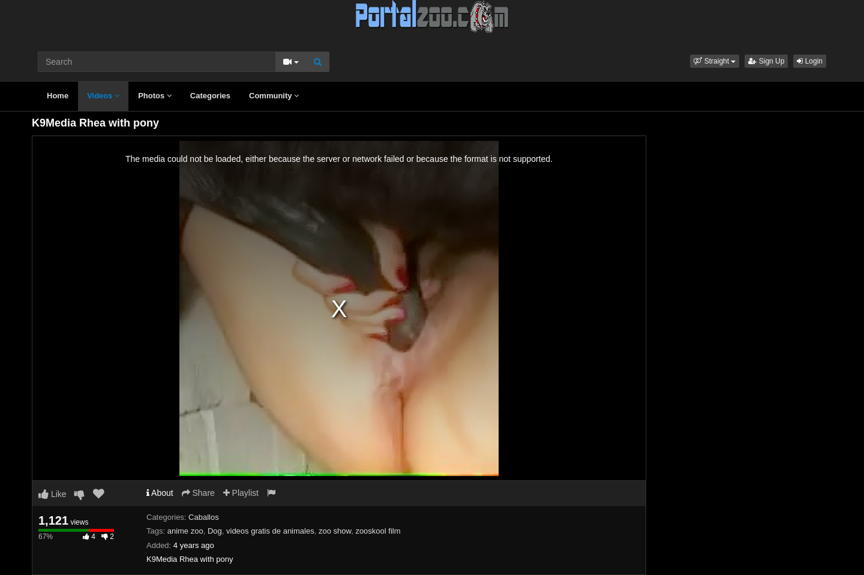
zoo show (335, 530)
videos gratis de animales (270, 530)
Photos (155, 95)
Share (198, 493)
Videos (103, 95)
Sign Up (766, 61)
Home (57, 95)
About (159, 493)
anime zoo (185, 530)
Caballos (203, 517)
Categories (210, 95)
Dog (215, 530)
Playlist (241, 493)
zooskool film (377, 530)
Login (810, 61)
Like (52, 494)
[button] (714, 61)
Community (274, 95)
